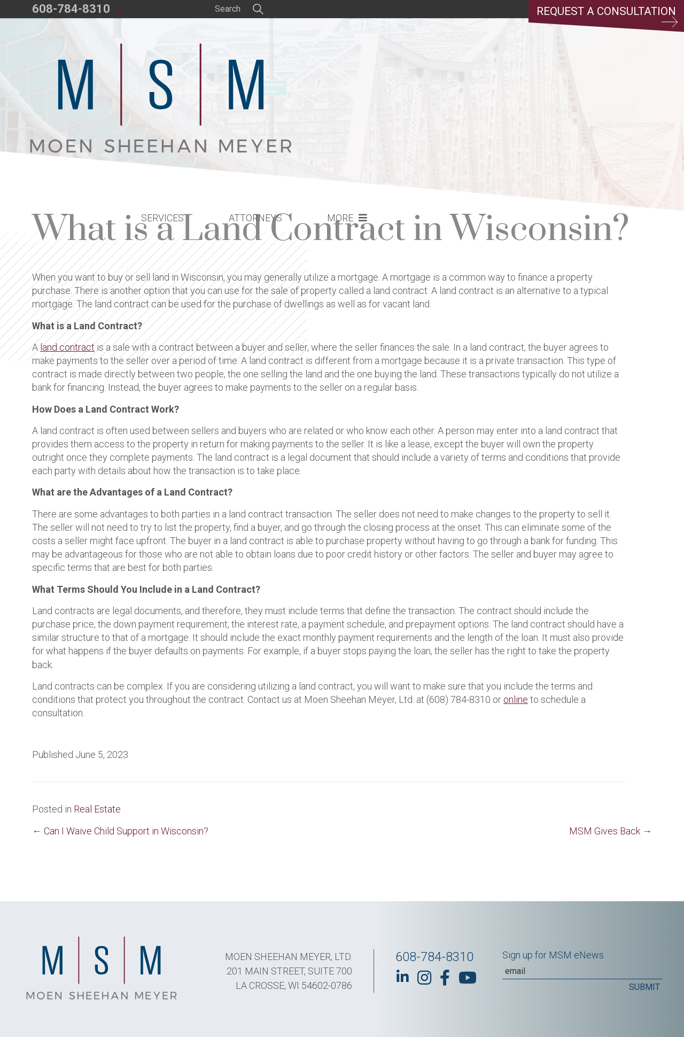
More (516, 77)
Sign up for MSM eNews (553, 955)
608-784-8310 (71, 9)
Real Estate (97, 809)
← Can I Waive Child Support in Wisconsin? (120, 831)
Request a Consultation (601, 19)
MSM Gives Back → (610, 831)
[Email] (582, 971)
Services (338, 77)
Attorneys (431, 77)
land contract (67, 347)
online (515, 699)
